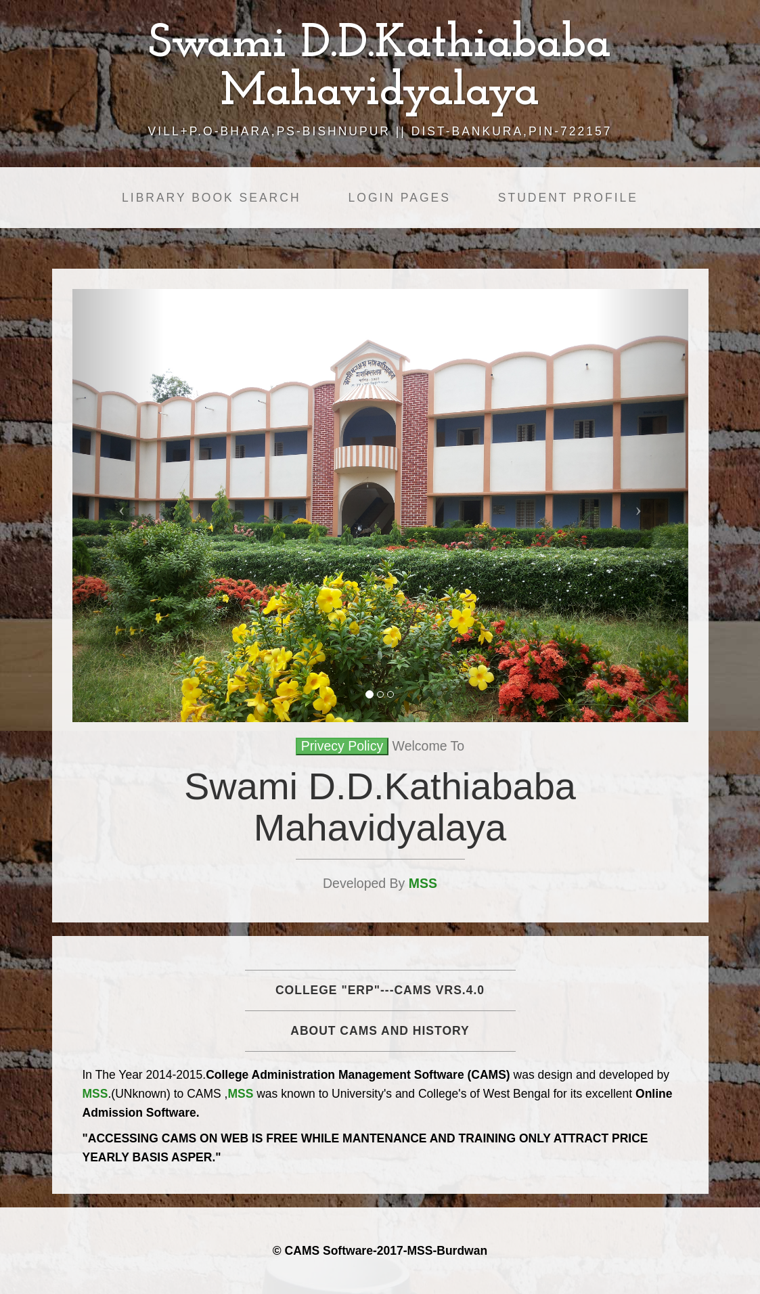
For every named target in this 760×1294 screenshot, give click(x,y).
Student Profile (568, 197)
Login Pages (400, 197)
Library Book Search (211, 197)
